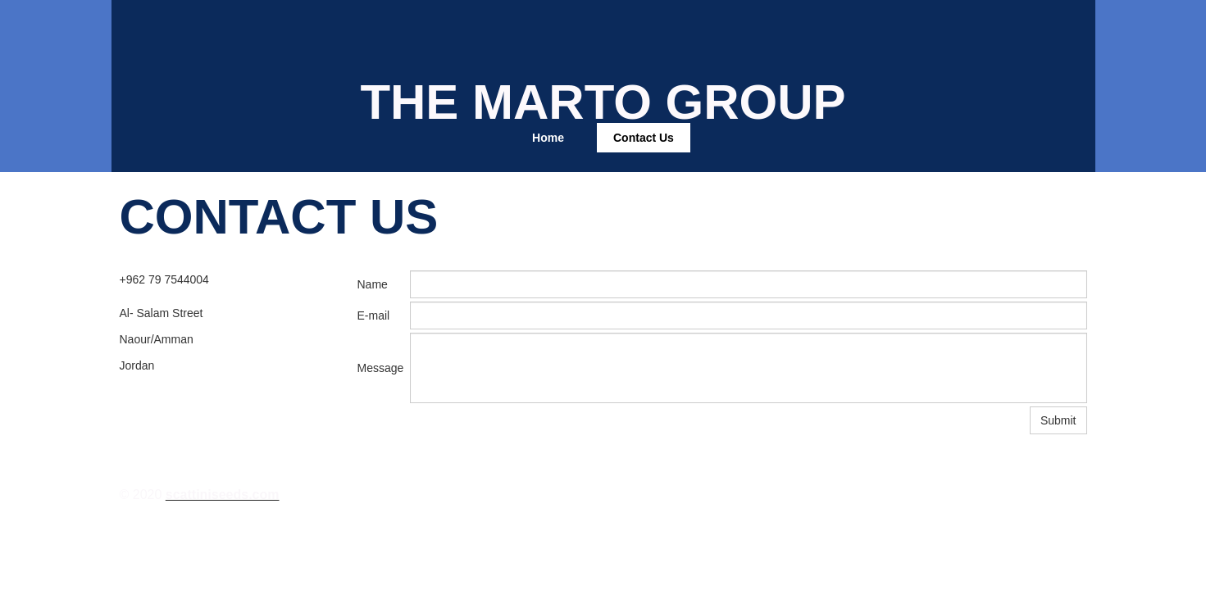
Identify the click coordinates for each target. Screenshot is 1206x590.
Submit (1058, 420)
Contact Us (643, 137)
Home (548, 137)
